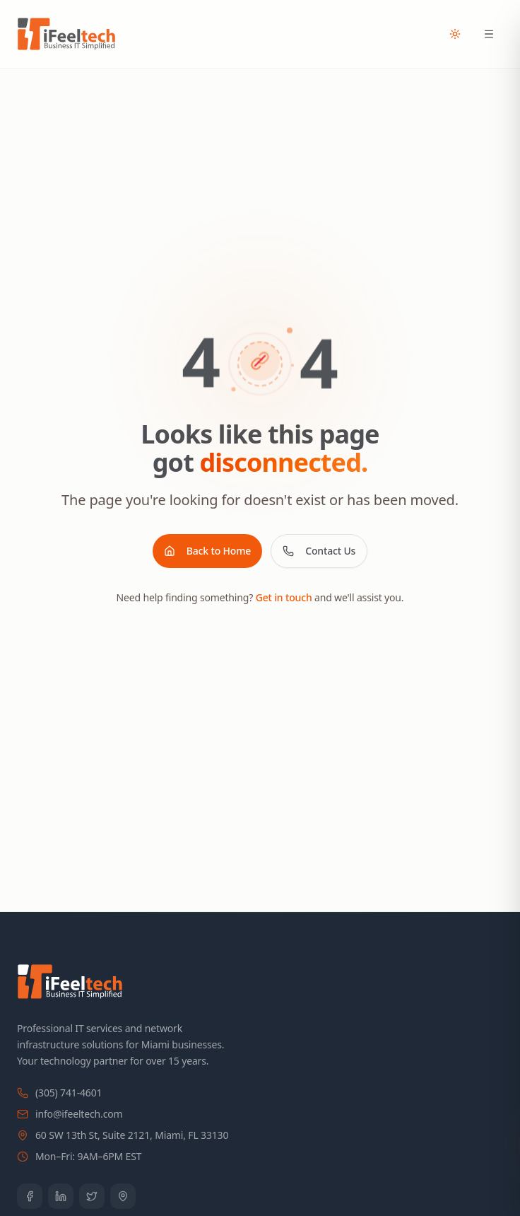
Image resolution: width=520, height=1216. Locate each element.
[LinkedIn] (60, 1196)
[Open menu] (489, 34)
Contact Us (319, 550)
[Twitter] (92, 1196)
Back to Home (207, 550)
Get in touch (284, 597)
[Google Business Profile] (123, 1196)
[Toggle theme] (455, 34)
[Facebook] (29, 1196)
